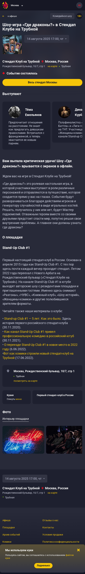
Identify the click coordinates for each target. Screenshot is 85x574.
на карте (52, 66)
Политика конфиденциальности (60, 541)
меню (19, 399)
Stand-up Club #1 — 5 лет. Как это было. (32, 318)
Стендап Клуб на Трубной (21, 61)
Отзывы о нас (50, 520)
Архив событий (11, 534)
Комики (6, 541)
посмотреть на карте (25, 380)
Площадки (8, 527)
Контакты (48, 527)
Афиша (6, 520)
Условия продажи (52, 534)
